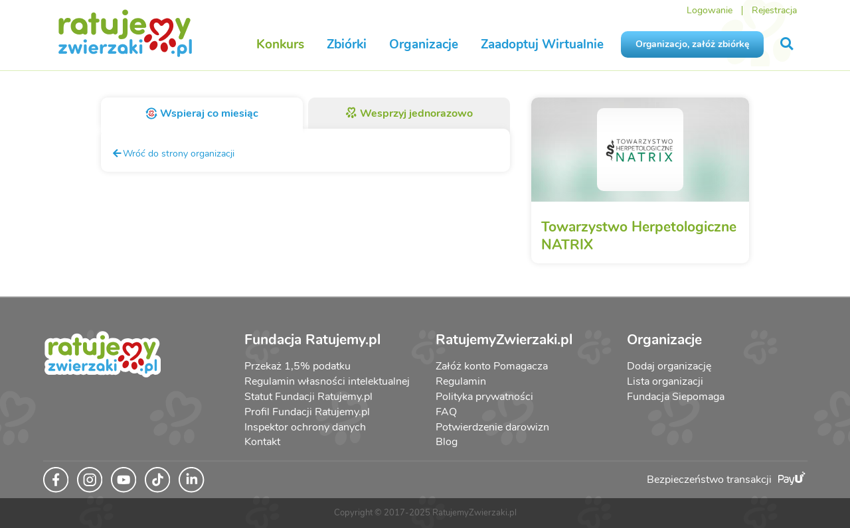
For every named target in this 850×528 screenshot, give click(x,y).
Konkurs (280, 44)
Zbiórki (347, 44)
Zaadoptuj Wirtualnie (542, 44)
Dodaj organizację (669, 366)
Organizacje (423, 44)
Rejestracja (774, 10)
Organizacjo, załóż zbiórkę (692, 44)
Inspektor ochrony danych (305, 427)
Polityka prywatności (484, 396)
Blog (447, 441)
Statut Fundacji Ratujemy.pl (308, 396)
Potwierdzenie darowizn (492, 427)
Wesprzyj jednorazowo (409, 113)
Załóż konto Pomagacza (492, 366)
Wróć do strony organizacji (173, 153)
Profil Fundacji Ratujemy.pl (307, 412)
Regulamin (461, 381)
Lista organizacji (665, 381)
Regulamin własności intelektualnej (327, 381)
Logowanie (709, 10)
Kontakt (262, 441)
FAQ (446, 412)
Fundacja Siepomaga (675, 396)
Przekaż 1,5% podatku (297, 366)
